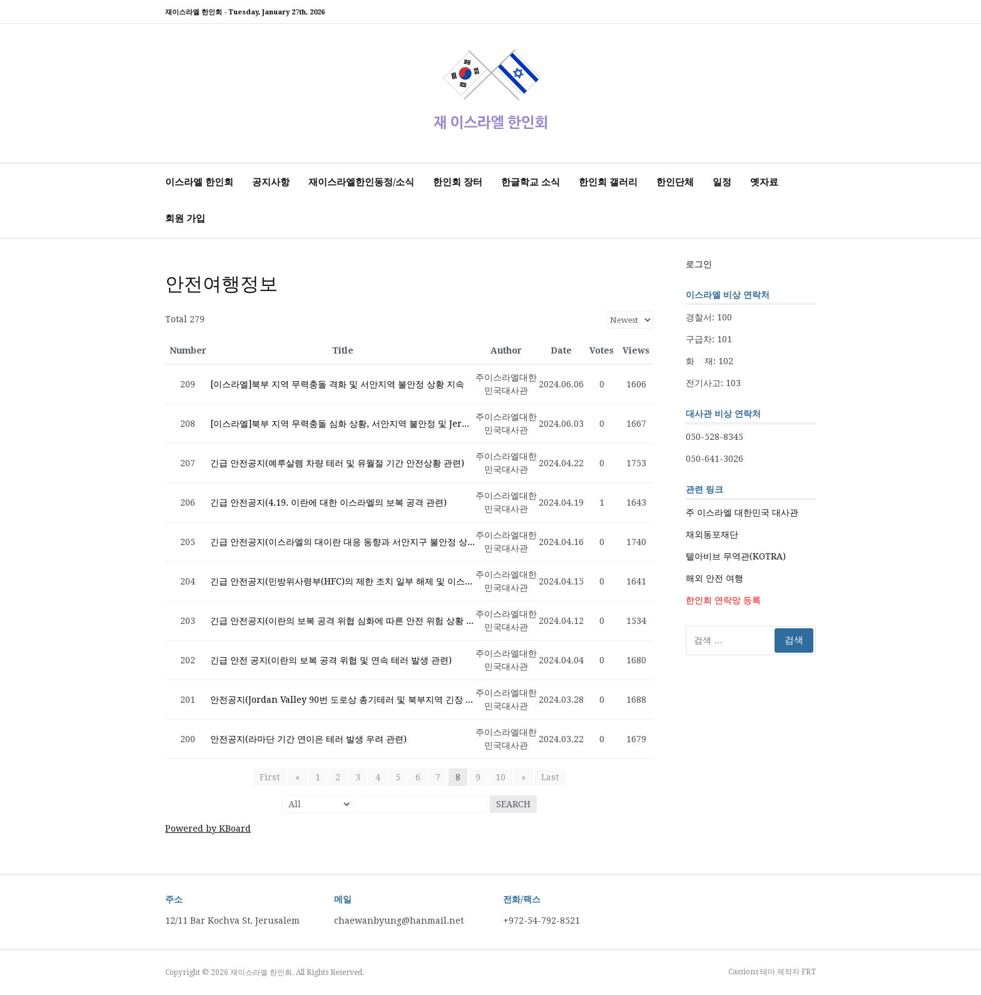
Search (513, 804)
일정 (722, 182)
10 (501, 777)
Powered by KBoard (208, 829)
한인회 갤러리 (608, 182)
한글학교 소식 (530, 182)
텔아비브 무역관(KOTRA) (736, 556)
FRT (808, 971)
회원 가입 (185, 218)
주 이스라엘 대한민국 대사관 (742, 513)
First (271, 777)
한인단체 (675, 182)
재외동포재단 (712, 534)
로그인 (699, 264)
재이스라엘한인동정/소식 (361, 182)
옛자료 (764, 182)
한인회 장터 (457, 182)
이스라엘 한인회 (199, 182)
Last (548, 777)
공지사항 (271, 182)
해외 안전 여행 (714, 578)
